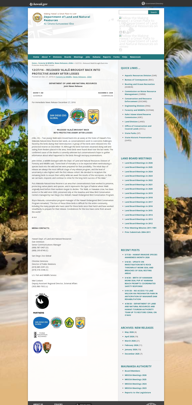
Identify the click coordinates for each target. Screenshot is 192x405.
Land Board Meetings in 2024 (139, 145)
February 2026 (131, 318)
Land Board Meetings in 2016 (139, 179)
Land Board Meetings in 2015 (139, 183)
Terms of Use (59, 382)
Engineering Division (135, 79)
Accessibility (59, 387)
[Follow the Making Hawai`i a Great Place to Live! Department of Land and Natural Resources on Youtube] (131, 18)
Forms (116, 30)
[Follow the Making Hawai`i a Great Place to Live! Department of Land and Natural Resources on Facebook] (127, 18)
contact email (84, 382)
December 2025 (132, 327)
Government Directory (153, 3)
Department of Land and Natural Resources (67, 18)
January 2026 (131, 322)
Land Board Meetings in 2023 (139, 149)
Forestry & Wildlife (46, 36)
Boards (67, 30)
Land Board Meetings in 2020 (139, 162)
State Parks (130, 106)
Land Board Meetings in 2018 (139, 170)
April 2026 (129, 309)
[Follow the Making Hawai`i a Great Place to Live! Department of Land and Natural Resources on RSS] (124, 18)
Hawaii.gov (38, 4)
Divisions (57, 30)
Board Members (132, 344)
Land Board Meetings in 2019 (139, 166)
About (45, 30)
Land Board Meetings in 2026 (139, 136)
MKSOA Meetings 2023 (135, 361)
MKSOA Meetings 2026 (135, 348)
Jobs (88, 30)
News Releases (61, 36)
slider (70, 36)
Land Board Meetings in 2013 (139, 192)
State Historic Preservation (138, 110)
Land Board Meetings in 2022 (139, 153)
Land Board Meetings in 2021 (139, 158)
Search (154, 12)
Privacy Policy (59, 392)
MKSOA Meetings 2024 (135, 357)
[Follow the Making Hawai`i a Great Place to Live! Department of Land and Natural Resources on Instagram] (138, 18)
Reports (107, 30)
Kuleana (96, 30)
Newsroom (135, 30)
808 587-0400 (85, 378)
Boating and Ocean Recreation (140, 57)
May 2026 (129, 305)
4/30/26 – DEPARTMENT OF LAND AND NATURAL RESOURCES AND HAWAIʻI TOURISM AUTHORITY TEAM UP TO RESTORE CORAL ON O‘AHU (141, 283)
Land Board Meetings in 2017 (139, 175)
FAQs (124, 30)
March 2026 (130, 314)
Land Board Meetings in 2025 (139, 140)
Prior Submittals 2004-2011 (138, 205)
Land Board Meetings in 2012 (139, 196)
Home (36, 30)
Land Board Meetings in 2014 (139, 188)
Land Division (131, 95)
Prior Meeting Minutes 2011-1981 (140, 201)
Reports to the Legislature (138, 365)
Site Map (36, 387)
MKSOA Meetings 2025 (135, 352)
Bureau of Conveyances (136, 53)
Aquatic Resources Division (138, 48)
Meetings (78, 30)
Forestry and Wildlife (135, 83)
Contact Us (37, 382)
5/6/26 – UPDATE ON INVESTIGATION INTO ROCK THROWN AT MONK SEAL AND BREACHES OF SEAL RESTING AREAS (139, 241)
